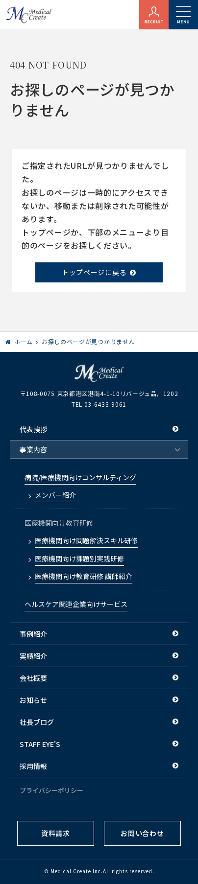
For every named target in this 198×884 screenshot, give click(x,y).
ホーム (23, 341)
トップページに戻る (94, 272)
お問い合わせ (142, 833)
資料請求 (55, 833)
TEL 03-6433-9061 (99, 404)
